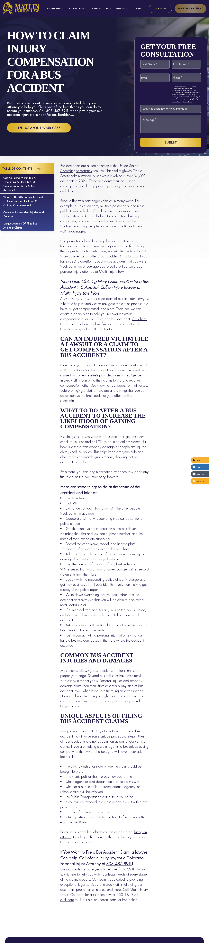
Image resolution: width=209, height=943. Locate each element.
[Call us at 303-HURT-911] (160, 9)
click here (67, 899)
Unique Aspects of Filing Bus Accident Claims (20, 225)
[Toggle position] (193, 850)
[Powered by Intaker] (184, 937)
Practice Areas (54, 9)
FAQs (108, 8)
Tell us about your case (39, 127)
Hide (40, 168)
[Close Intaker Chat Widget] (199, 850)
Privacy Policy (176, 102)
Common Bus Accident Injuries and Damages (23, 214)
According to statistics (76, 170)
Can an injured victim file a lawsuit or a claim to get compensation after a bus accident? (19, 184)
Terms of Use (187, 102)
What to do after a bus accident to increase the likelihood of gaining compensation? (23, 201)
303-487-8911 (104, 328)
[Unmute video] (157, 850)
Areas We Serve (76, 9)
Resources (120, 9)
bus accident (110, 256)
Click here (139, 318)
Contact (137, 8)
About (95, 9)
